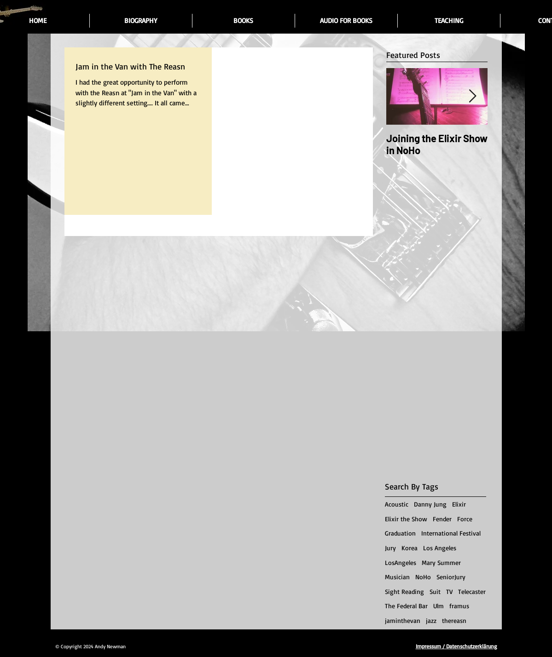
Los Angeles (439, 548)
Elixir (459, 504)
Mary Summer (441, 562)
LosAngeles (400, 562)
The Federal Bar (406, 606)
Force (464, 519)
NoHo (423, 577)
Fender (442, 519)
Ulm (438, 606)
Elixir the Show (406, 519)
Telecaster (472, 591)
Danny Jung (430, 504)
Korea (409, 548)
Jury (390, 548)
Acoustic (396, 504)
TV (449, 591)
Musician (397, 577)
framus (459, 606)
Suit (435, 591)
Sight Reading (404, 591)
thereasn (454, 620)
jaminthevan (402, 620)
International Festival (451, 533)
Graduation (400, 533)
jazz (431, 620)
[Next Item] (473, 96)
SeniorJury (450, 577)
